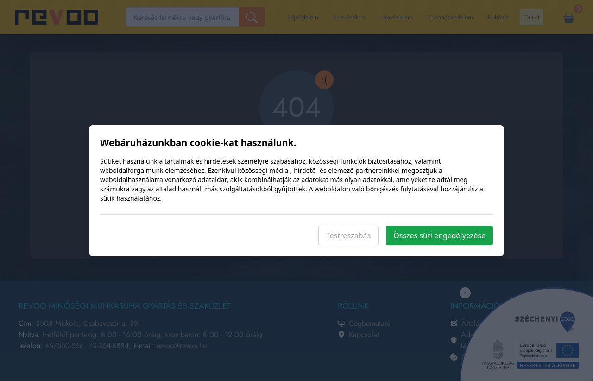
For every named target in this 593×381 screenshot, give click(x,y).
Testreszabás (348, 235)
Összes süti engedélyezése (439, 235)
